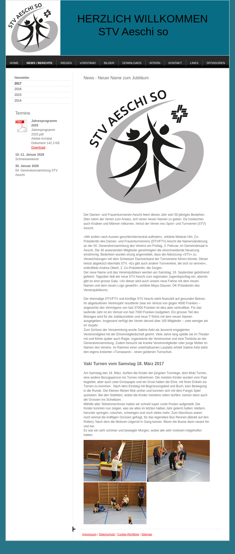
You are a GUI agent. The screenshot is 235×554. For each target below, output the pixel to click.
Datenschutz (107, 534)
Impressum (89, 534)
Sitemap (146, 534)
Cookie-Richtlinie (128, 534)
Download (38, 147)
